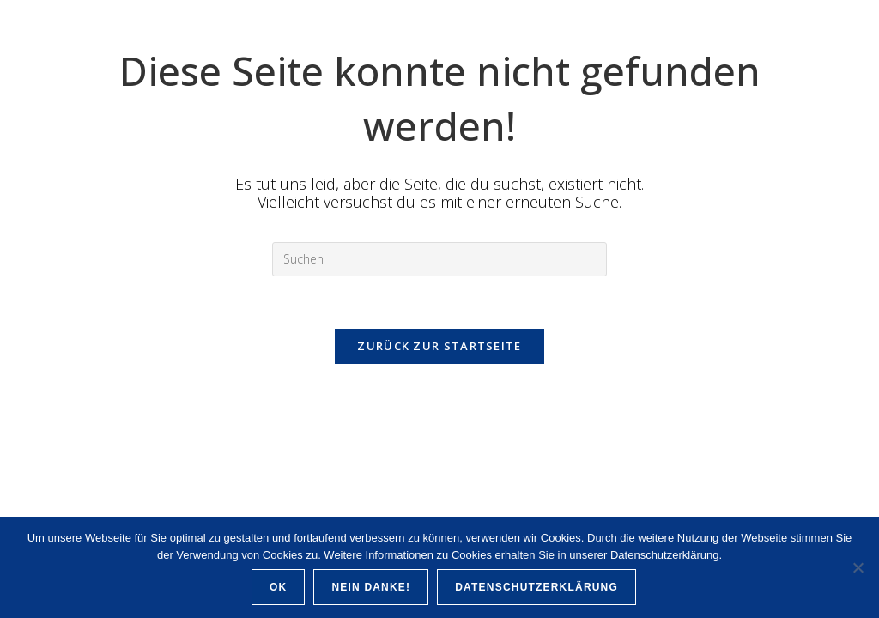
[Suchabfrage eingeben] (439, 259)
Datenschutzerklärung (536, 587)
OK (278, 587)
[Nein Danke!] (857, 567)
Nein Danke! (370, 587)
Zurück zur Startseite (439, 346)
